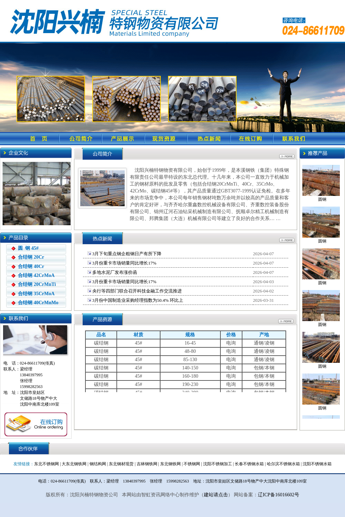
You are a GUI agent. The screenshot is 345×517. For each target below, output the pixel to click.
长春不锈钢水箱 (249, 463)
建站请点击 (216, 494)
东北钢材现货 (121, 463)
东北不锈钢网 (46, 463)
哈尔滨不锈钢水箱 (283, 463)
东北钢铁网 (170, 463)
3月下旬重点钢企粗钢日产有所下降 (126, 253)
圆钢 (322, 198)
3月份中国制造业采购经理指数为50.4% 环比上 (137, 300)
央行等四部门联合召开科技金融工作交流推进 (136, 291)
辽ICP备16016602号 (278, 494)
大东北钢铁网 (74, 463)
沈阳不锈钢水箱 (317, 463)
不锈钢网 (192, 463)
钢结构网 (98, 463)
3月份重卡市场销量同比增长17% (124, 263)
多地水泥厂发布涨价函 (114, 272)
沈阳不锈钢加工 (217, 463)
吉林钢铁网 (147, 463)
